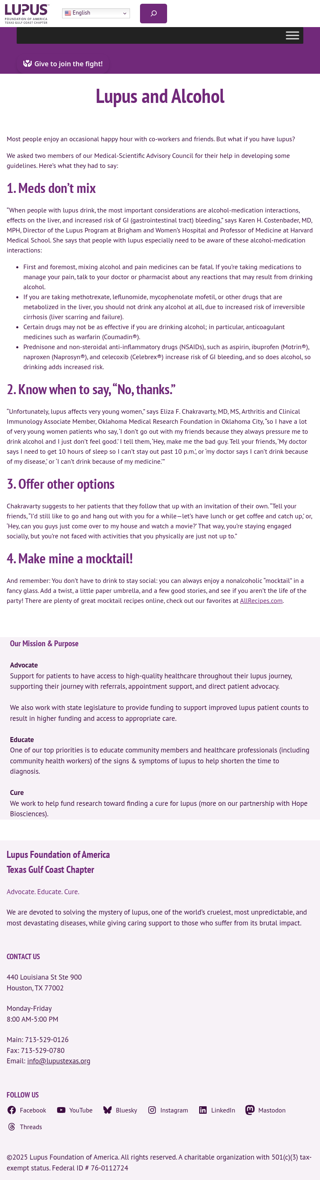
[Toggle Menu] (292, 35)
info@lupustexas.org (58, 1060)
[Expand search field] (153, 13)
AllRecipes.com (261, 600)
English (77, 13)
